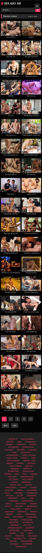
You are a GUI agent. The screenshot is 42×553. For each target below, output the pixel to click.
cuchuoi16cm (10, 487)
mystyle (24, 458)
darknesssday (28, 471)
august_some (12, 458)
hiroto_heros (16, 509)
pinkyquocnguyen (15, 528)
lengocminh (9, 512)
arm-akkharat (27, 522)
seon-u (7, 493)
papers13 (29, 466)
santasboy (14, 544)
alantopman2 (32, 506)
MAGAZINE (13, 522)
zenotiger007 (13, 447)
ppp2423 (10, 442)
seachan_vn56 (29, 460)
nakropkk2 (9, 450)
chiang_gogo (27, 520)
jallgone (9, 463)
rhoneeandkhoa (12, 455)
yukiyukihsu (25, 452)
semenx (33, 487)
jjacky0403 (30, 528)
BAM (34, 458)
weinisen (32, 538)
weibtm (20, 490)
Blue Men (21, 450)
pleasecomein (28, 447)
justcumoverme (13, 460)
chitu (32, 498)
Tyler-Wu (13, 541)
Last (14, 425)
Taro (7, 538)
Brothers (33, 512)
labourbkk (19, 506)
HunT (23, 498)
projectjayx (13, 501)
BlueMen (12, 533)
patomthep (22, 512)
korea (19, 514)
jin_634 (20, 495)
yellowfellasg (30, 514)
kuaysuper (33, 450)
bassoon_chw (15, 485)
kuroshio (33, 444)
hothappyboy (30, 442)
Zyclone (14, 482)
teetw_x (8, 503)
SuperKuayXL (21, 547)
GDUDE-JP (12, 439)
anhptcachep (32, 517)
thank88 (7, 474)
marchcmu (21, 444)
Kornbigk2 (14, 520)
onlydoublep (14, 530)
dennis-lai (31, 463)
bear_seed (12, 477)
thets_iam (9, 490)
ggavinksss (26, 482)
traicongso (18, 493)
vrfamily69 (15, 469)
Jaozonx (8, 536)
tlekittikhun (15, 525)
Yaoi (22, 533)
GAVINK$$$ (27, 544)
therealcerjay (21, 503)
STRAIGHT (12, 498)
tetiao (7, 517)
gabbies (28, 509)
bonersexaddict (28, 439)
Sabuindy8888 (26, 541)
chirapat (33, 503)
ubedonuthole (27, 501)
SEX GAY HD (11, 3)
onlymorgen (28, 530)
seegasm (9, 444)
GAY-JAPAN (18, 517)
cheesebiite (31, 495)
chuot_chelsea (15, 466)
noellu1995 (19, 536)
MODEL (9, 514)
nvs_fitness (13, 479)
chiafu (14, 452)
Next (5, 425)
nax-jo (30, 533)
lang (19, 442)
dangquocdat (32, 493)
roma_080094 (27, 479)
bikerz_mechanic (29, 455)
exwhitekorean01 (27, 477)
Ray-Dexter (32, 536)
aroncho (23, 487)
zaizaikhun (27, 469)
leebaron (20, 463)
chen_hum (27, 525)
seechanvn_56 (19, 538)
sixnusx (8, 506)
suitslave (33, 474)
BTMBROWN (13, 471)
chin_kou (9, 495)
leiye (17, 474)
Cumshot (28, 485)
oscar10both (32, 490)
